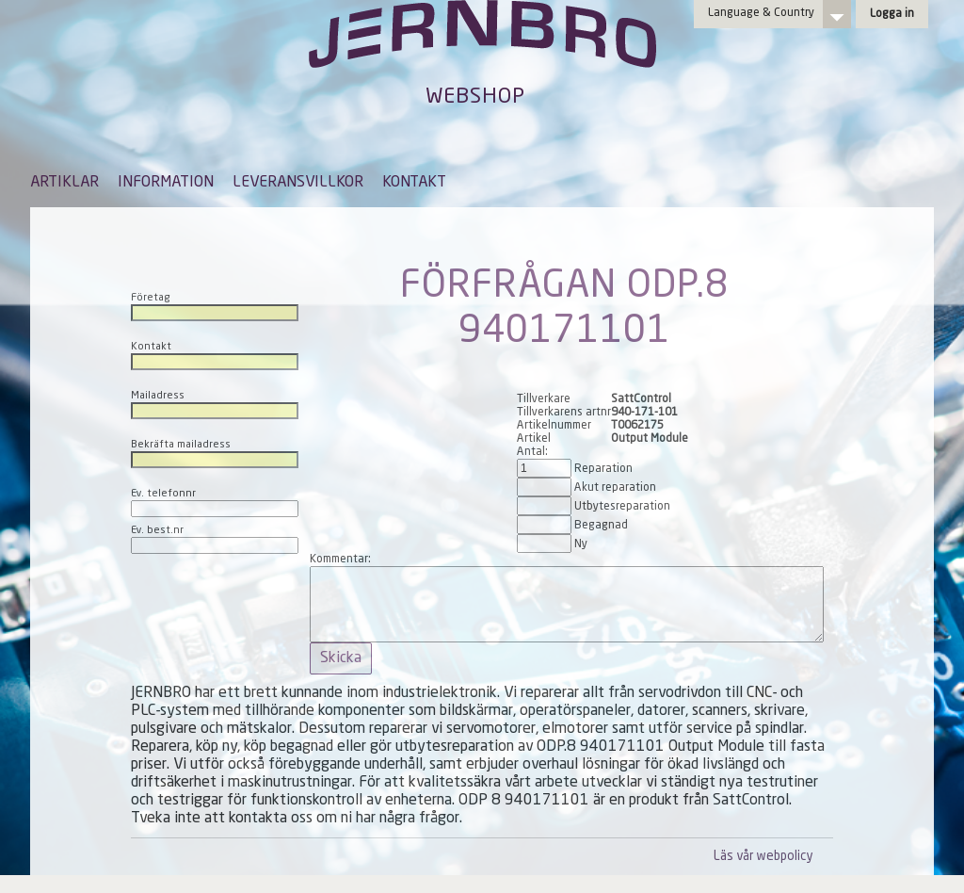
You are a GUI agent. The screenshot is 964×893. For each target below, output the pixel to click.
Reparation (603, 469)
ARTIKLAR (64, 182)
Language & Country (761, 13)
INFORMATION (166, 182)
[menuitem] (64, 191)
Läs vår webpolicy (763, 857)
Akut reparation (615, 488)
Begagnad (601, 525)
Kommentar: (340, 559)
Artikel (534, 439)
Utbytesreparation (622, 506)
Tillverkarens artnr (564, 412)
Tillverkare (543, 399)
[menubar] (238, 196)
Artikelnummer (554, 425)
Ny (580, 544)
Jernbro (482, 53)
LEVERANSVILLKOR (298, 182)
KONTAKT (414, 182)
